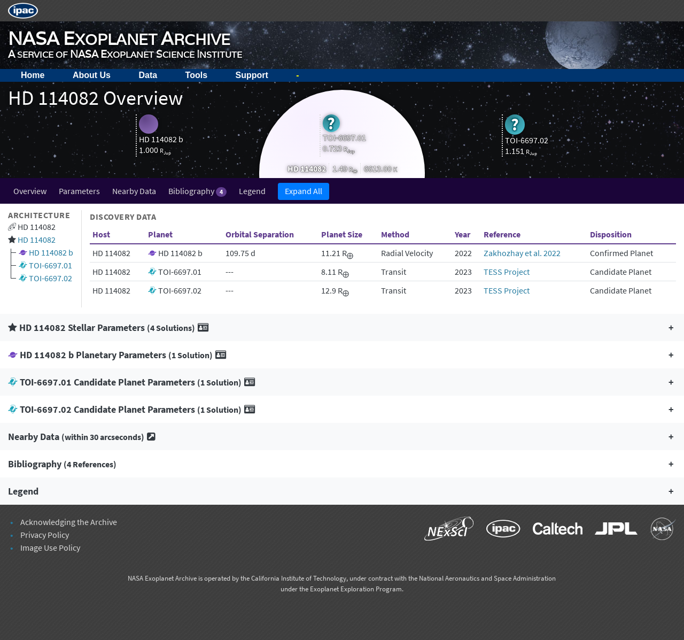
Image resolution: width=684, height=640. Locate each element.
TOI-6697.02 (50, 278)
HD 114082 (37, 239)
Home (32, 75)
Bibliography (197, 191)
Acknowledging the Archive (68, 521)
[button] (342, 327)
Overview (29, 191)
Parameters (79, 191)
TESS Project (507, 271)
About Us (92, 75)
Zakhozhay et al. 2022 (522, 253)
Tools (196, 75)
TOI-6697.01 (50, 265)
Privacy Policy (44, 534)
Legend (252, 191)
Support (252, 75)
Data (147, 75)
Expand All (303, 191)
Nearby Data (134, 191)
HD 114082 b (51, 252)
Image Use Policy (50, 547)
